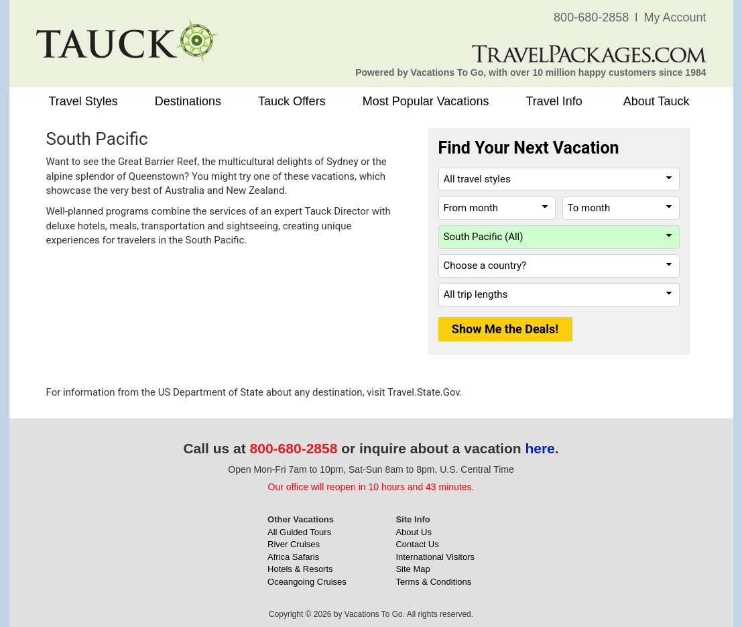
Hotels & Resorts (300, 569)
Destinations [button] (188, 101)
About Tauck (656, 101)
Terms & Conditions (433, 582)
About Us (413, 532)
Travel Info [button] (553, 101)
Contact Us (416, 544)
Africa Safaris (293, 557)
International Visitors (435, 557)
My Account (674, 17)
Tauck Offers (292, 101)
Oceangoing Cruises (307, 582)
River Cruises (293, 544)
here (539, 448)
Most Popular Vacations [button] (426, 101)
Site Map (412, 569)
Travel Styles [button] (83, 101)
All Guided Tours (299, 532)
